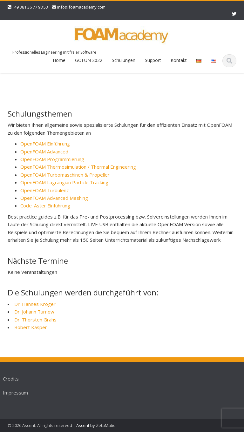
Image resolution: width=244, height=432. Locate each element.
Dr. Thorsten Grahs (35, 319)
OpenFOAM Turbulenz (44, 190)
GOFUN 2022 (88, 60)
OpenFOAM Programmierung (52, 159)
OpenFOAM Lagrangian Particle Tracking (64, 182)
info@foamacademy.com (81, 7)
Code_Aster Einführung (45, 205)
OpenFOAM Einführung (45, 143)
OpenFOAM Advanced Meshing (54, 198)
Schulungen (123, 60)
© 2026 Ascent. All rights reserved (40, 425)
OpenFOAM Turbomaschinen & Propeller (65, 175)
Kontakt (179, 60)
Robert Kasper (30, 327)
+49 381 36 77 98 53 (30, 7)
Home (59, 60)
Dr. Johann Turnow (34, 311)
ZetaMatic (105, 425)
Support (153, 60)
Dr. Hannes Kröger (35, 304)
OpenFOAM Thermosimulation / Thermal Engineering (78, 167)
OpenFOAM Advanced (44, 151)
